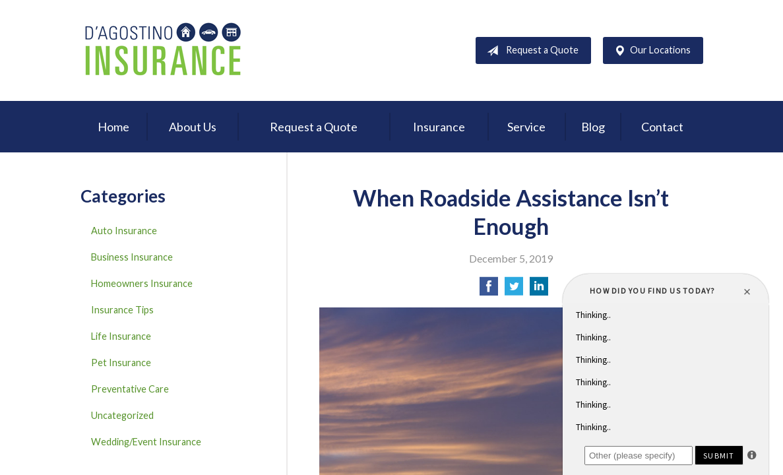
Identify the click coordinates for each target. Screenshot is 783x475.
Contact (662, 126)
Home (113, 126)
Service (526, 126)
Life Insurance (121, 336)
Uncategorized (122, 415)
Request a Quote (530, 51)
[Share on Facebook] (489, 290)
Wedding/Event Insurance (146, 441)
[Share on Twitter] (514, 290)
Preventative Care (130, 389)
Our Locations (650, 51)
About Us (192, 126)
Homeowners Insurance (142, 283)
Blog (593, 126)
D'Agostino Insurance (162, 50)
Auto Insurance (124, 230)
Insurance (439, 126)
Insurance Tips (122, 309)
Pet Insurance (121, 362)
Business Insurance (132, 257)
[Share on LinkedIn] (539, 290)
